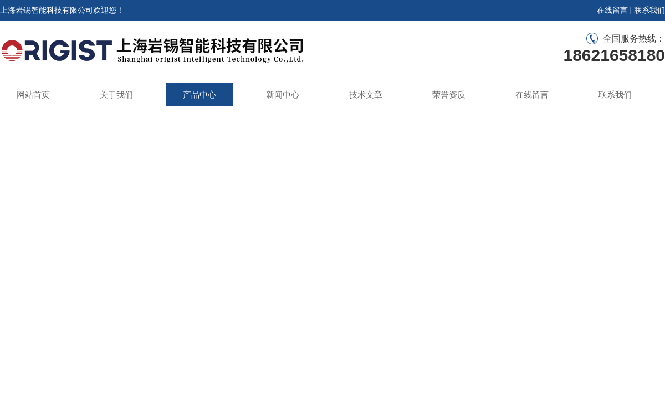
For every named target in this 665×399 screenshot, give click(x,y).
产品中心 (199, 94)
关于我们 (116, 94)
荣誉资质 (449, 94)
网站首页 (33, 94)
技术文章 (365, 94)
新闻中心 (282, 94)
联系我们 (649, 10)
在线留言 (612, 10)
